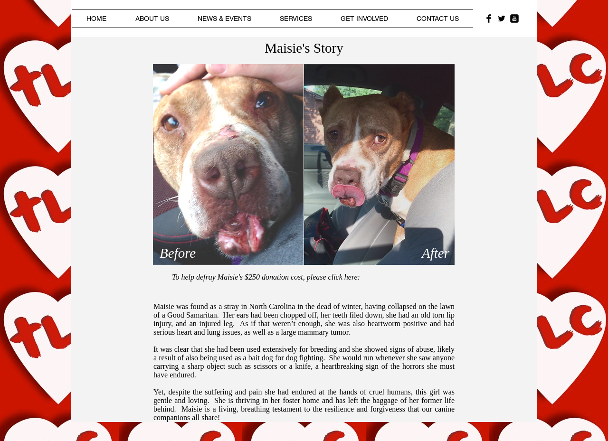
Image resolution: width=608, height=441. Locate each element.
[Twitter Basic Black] (501, 18)
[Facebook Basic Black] (488, 18)
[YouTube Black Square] (514, 18)
